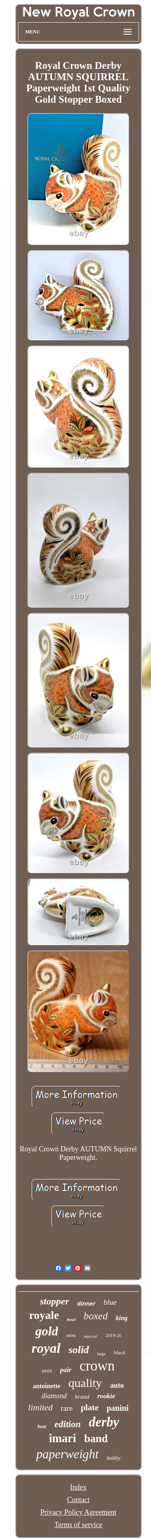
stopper (54, 1301)
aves (47, 1371)
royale (44, 1315)
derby (104, 1422)
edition (67, 1424)
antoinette (46, 1386)
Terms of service (78, 1525)
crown (96, 1366)
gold (46, 1331)
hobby (113, 1458)
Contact (78, 1500)
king (121, 1317)
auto (117, 1385)
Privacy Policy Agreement (78, 1512)
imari (62, 1438)
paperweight (67, 1454)
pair (65, 1370)
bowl (71, 1319)
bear (41, 1426)
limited (40, 1407)
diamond (54, 1396)
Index (78, 1487)
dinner (86, 1303)
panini (117, 1407)
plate (89, 1407)
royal (45, 1348)
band (96, 1438)
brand (82, 1396)
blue (110, 1302)
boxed (96, 1315)
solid (78, 1350)
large (101, 1353)
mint (70, 1335)
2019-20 (113, 1335)
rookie (106, 1396)
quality (85, 1382)
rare (67, 1408)
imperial (90, 1336)
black (119, 1353)
